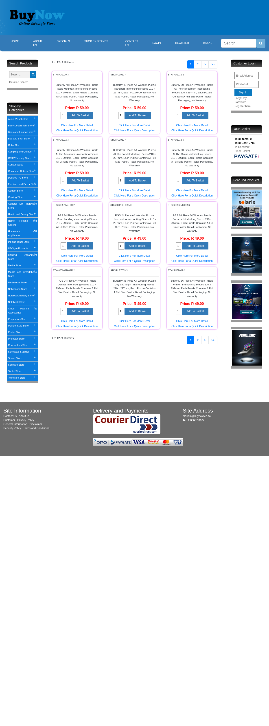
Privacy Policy (25, 420)
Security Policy (12, 428)
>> (212, 64)
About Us (37, 43)
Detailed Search (18, 82)
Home (18, 41)
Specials (63, 41)
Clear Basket (242, 151)
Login (156, 42)
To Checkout (241, 147)
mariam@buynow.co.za (197, 416)
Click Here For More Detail (77, 125)
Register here (242, 106)
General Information (15, 424)
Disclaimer (35, 424)
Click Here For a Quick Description (77, 130)
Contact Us (131, 43)
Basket (208, 42)
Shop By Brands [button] (96, 41)
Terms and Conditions (36, 428)
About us (24, 416)
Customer (9, 420)
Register (182, 42)
